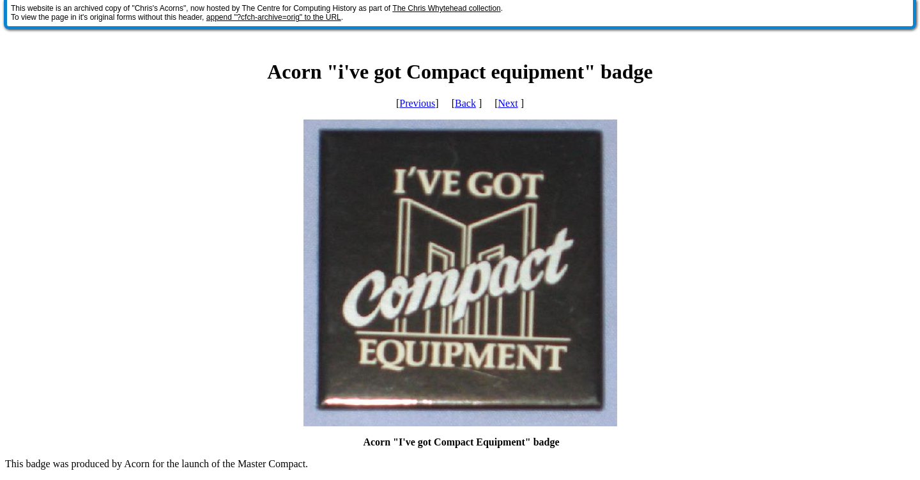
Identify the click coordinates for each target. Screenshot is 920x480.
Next (508, 103)
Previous (417, 103)
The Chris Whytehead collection (446, 8)
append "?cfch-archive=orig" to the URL (273, 17)
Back (465, 103)
